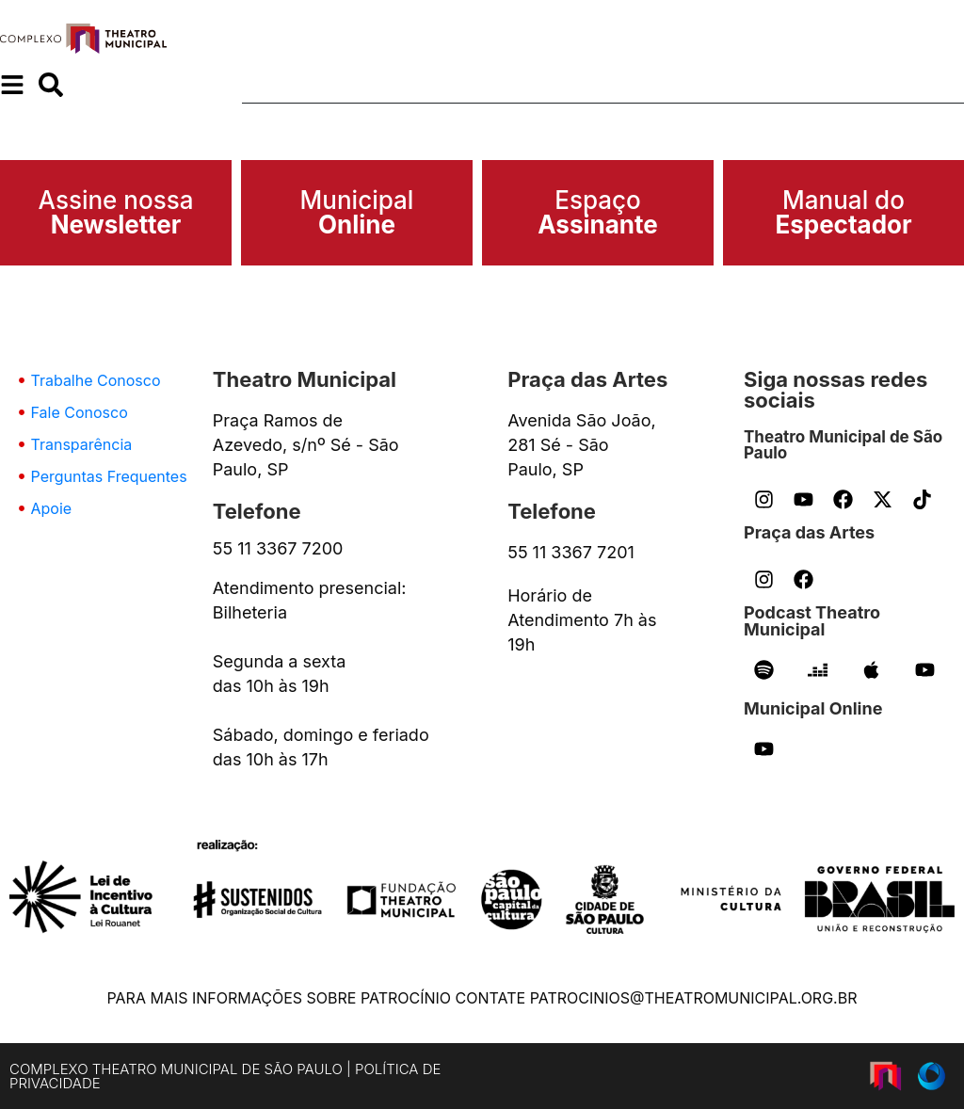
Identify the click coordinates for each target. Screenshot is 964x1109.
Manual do (843, 212)
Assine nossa (116, 212)
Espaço (598, 212)
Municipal (357, 212)
